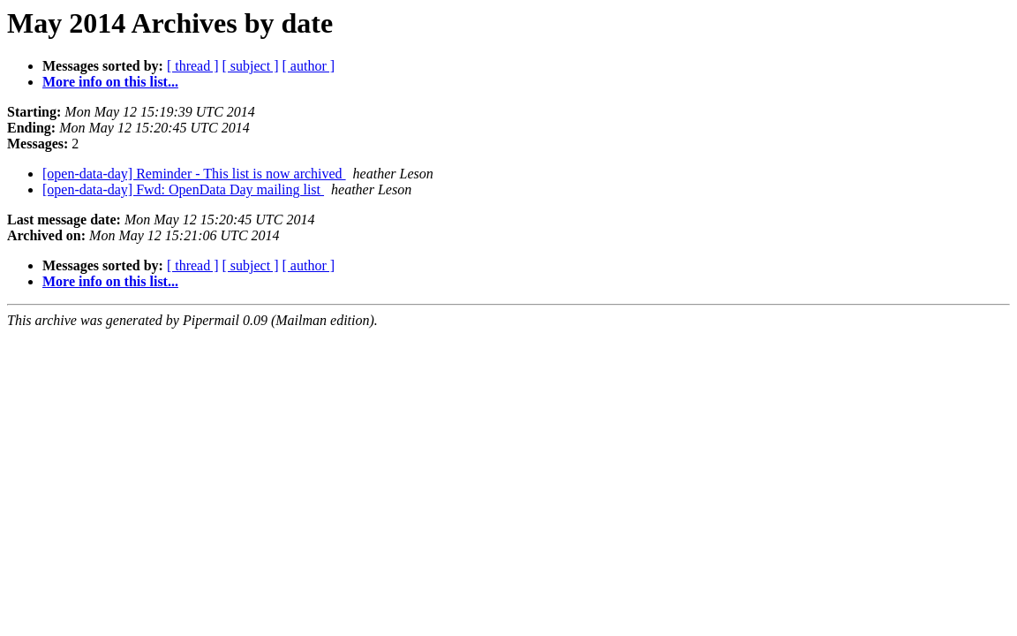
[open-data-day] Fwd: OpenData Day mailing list (183, 189)
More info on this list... (110, 81)
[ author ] (308, 65)
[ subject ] (250, 65)
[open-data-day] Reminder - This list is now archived (194, 173)
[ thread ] (193, 65)
